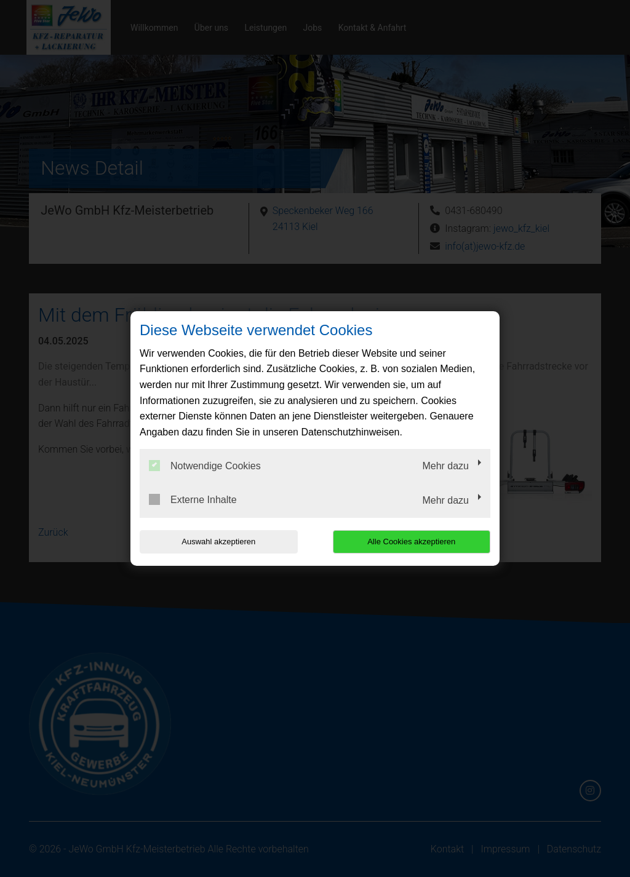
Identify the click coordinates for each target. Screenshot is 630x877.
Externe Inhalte (193, 499)
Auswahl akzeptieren (218, 541)
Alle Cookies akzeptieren (411, 541)
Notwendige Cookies (205, 465)
